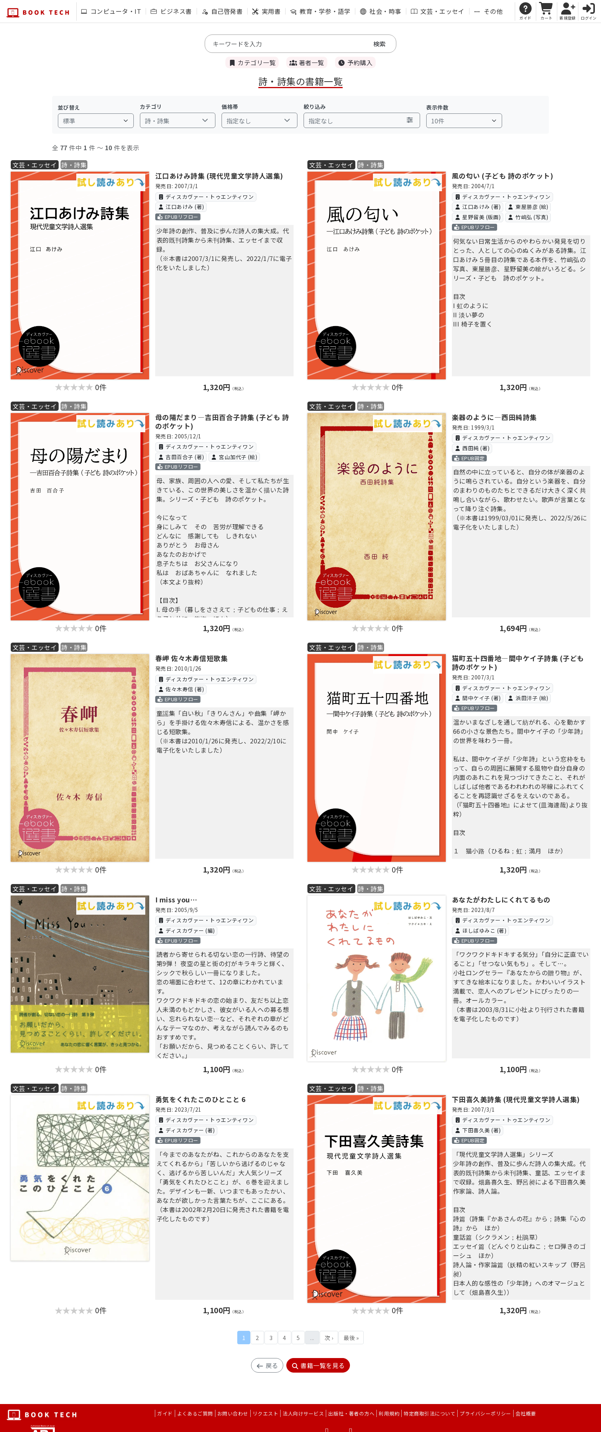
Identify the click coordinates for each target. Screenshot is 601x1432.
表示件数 (437, 107)
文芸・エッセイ (438, 11)
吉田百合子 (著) (181, 457)
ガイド (164, 1413)
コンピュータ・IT (111, 11)
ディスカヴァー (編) (186, 930)
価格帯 (230, 106)
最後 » (351, 1338)
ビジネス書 (171, 11)
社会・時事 (380, 11)
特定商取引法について (429, 1413)
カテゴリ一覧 (252, 62)
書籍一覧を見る (318, 1365)
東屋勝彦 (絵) (527, 206)
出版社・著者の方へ (351, 1413)
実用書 (266, 11)
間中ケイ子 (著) (477, 698)
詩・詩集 (74, 164)
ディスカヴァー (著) (186, 1130)
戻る (267, 1365)
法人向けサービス (303, 1413)
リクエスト (265, 1413)
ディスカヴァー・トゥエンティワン (206, 196)
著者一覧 (306, 62)
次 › (329, 1338)
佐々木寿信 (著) (181, 689)
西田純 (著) (471, 448)
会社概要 (526, 1413)
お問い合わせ (232, 1413)
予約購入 (355, 62)
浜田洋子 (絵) (527, 698)
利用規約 (389, 1413)
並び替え (69, 107)
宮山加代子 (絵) (234, 457)
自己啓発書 (222, 11)
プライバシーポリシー (485, 1413)
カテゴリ (151, 106)
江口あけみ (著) (181, 206)
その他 (488, 11)
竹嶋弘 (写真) (527, 217)
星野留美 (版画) (477, 217)
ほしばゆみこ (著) (480, 930)
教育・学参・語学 (320, 11)
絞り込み (315, 106)
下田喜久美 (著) (477, 1130)
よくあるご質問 (195, 1413)
